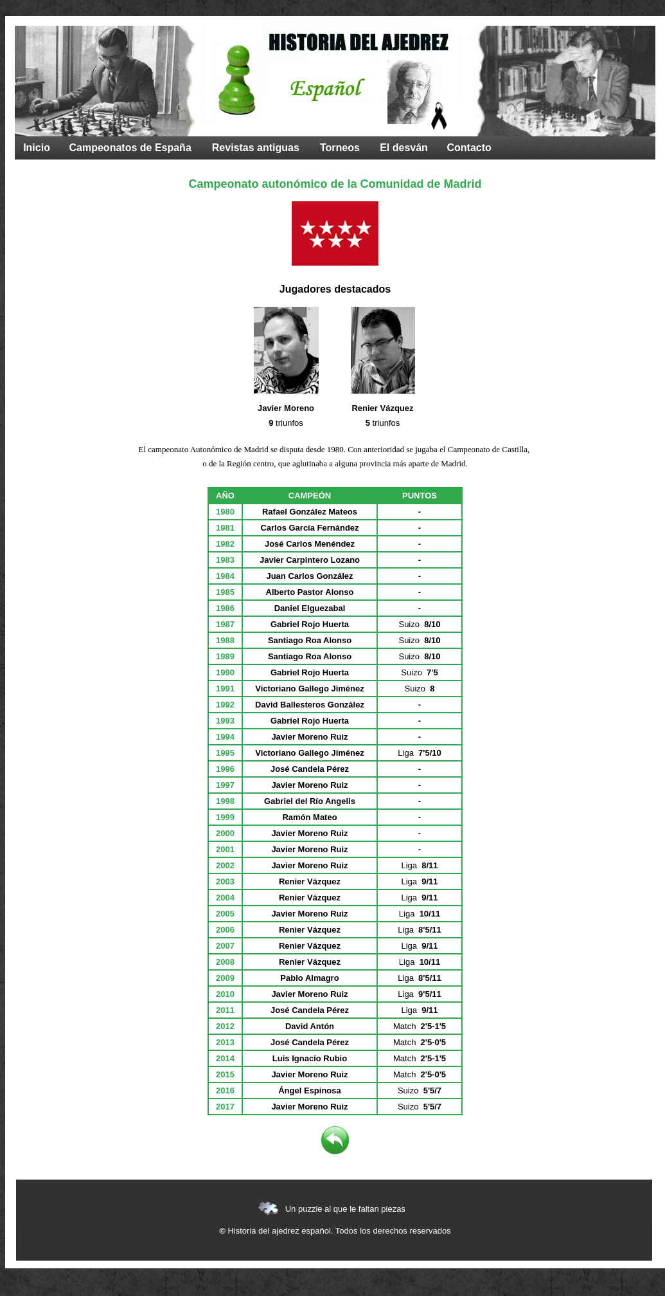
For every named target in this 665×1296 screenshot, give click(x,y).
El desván (404, 147)
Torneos (340, 147)
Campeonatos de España (130, 147)
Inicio (36, 147)
